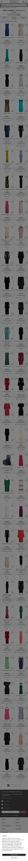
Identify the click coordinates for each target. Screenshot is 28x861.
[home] (0, 7)
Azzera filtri (14, 21)
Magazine (17, 822)
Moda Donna (5, 801)
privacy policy (16, 815)
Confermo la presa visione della (10, 815)
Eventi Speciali (18, 828)
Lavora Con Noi (5, 832)
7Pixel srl (12, 859)
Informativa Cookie (19, 839)
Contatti (3, 828)
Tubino (9, 21)
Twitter (20, 850)
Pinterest (20, 855)
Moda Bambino (6, 808)
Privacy (3, 842)
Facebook (7, 855)
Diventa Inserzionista (6, 825)
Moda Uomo (5, 804)
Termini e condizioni (5, 839)
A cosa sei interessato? (6, 798)
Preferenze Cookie (19, 842)
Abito (3, 21)
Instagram (7, 850)
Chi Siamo (4, 822)
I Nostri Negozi (18, 825)
